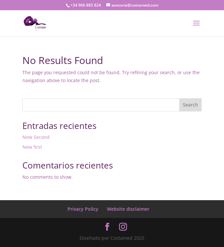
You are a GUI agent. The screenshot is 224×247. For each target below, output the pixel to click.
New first (32, 147)
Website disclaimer (128, 209)
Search (190, 105)
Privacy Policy (82, 209)
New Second (36, 137)
